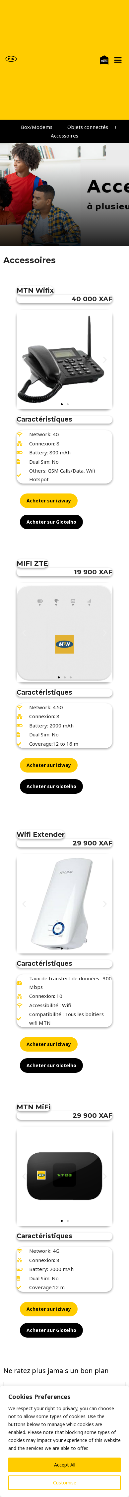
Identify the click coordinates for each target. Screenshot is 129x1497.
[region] (64, 1441)
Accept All (64, 1465)
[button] (118, 60)
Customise (64, 1482)
